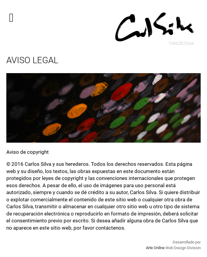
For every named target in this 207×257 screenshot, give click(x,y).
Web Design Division (173, 248)
